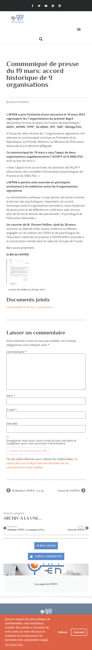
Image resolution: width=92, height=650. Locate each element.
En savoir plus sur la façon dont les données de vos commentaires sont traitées (42, 463)
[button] (79, 29)
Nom (10, 395)
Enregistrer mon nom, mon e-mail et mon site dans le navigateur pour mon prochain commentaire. (41, 442)
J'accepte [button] (79, 632)
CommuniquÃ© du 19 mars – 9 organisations (29, 307)
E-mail (11, 409)
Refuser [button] (63, 632)
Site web (11, 423)
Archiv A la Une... (22, 518)
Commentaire (16, 351)
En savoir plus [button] (14, 644)
